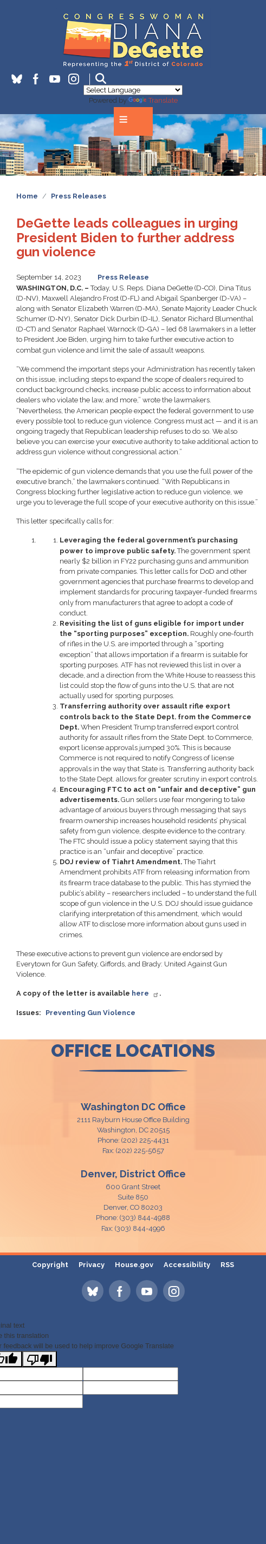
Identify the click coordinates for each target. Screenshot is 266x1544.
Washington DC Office (133, 1106)
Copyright (50, 1265)
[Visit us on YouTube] (58, 79)
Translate (153, 100)
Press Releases (78, 196)
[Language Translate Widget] (133, 90)
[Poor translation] (39, 1359)
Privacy (92, 1265)
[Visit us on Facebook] (39, 79)
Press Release (123, 277)
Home (27, 196)
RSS (227, 1265)
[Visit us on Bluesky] (20, 79)
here (145, 993)
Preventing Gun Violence (90, 1013)
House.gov (134, 1265)
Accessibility (187, 1265)
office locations (133, 1051)
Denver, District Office (133, 1173)
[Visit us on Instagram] (77, 79)
